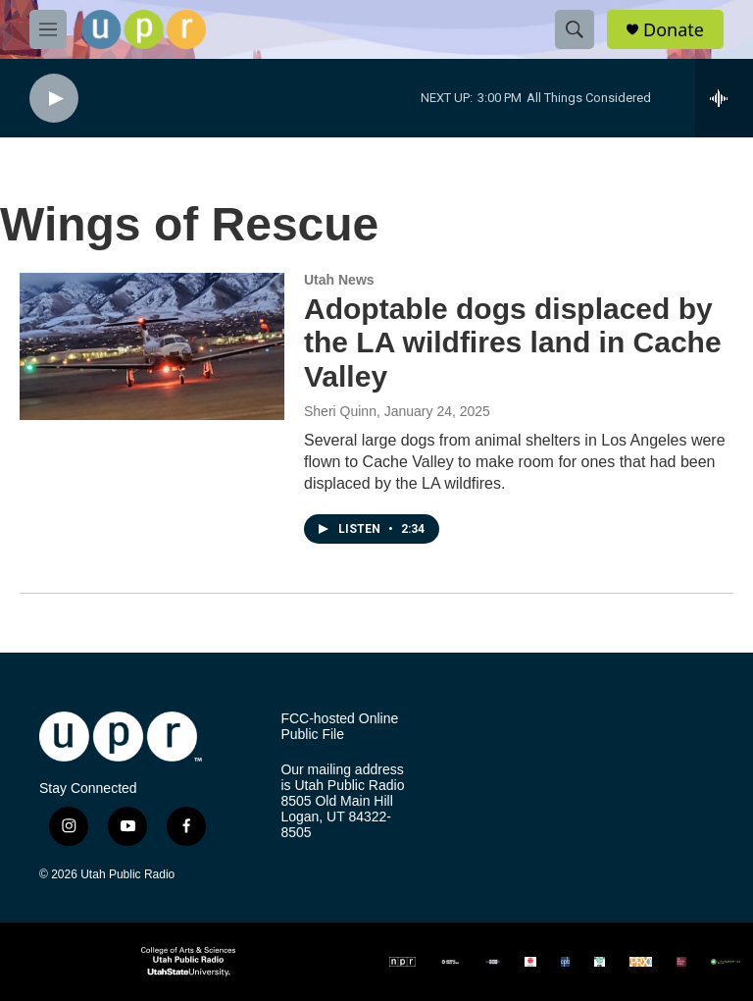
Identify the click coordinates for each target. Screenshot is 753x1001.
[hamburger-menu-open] (48, 29)
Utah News (339, 280)
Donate (673, 30)
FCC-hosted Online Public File (339, 726)
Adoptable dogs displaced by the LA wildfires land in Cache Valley (513, 343)
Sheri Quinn (340, 411)
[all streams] (724, 98)
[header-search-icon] (574, 29)
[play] (54, 98)
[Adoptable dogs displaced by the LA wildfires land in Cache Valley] (152, 346)
